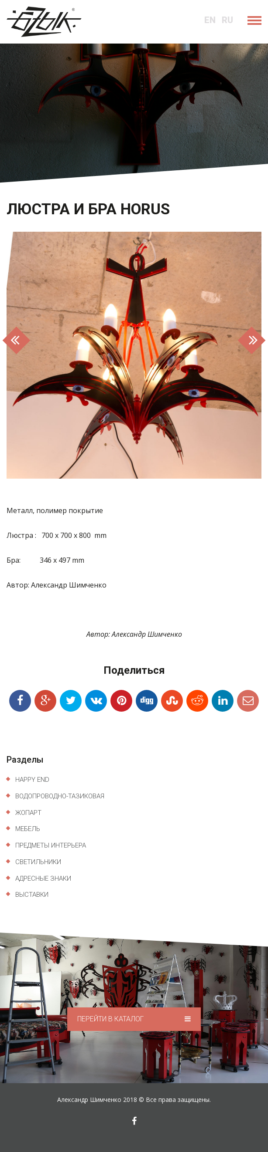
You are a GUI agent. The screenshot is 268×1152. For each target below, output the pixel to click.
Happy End (32, 780)
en (210, 20)
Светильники (38, 862)
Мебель (27, 829)
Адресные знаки (43, 878)
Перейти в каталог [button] (134, 1019)
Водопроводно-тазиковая (59, 796)
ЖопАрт (28, 813)
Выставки (31, 895)
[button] (26, 355)
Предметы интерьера (50, 845)
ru (227, 20)
